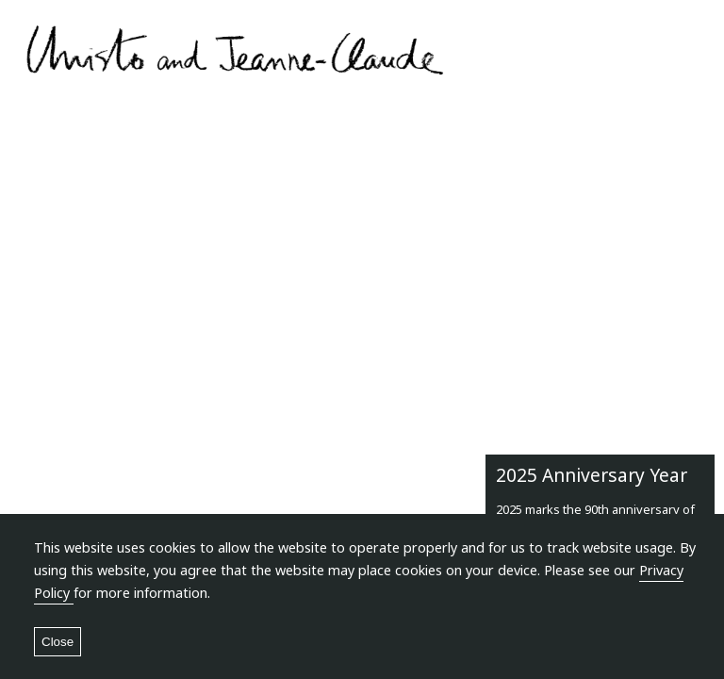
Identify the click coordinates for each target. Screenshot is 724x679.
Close (57, 642)
